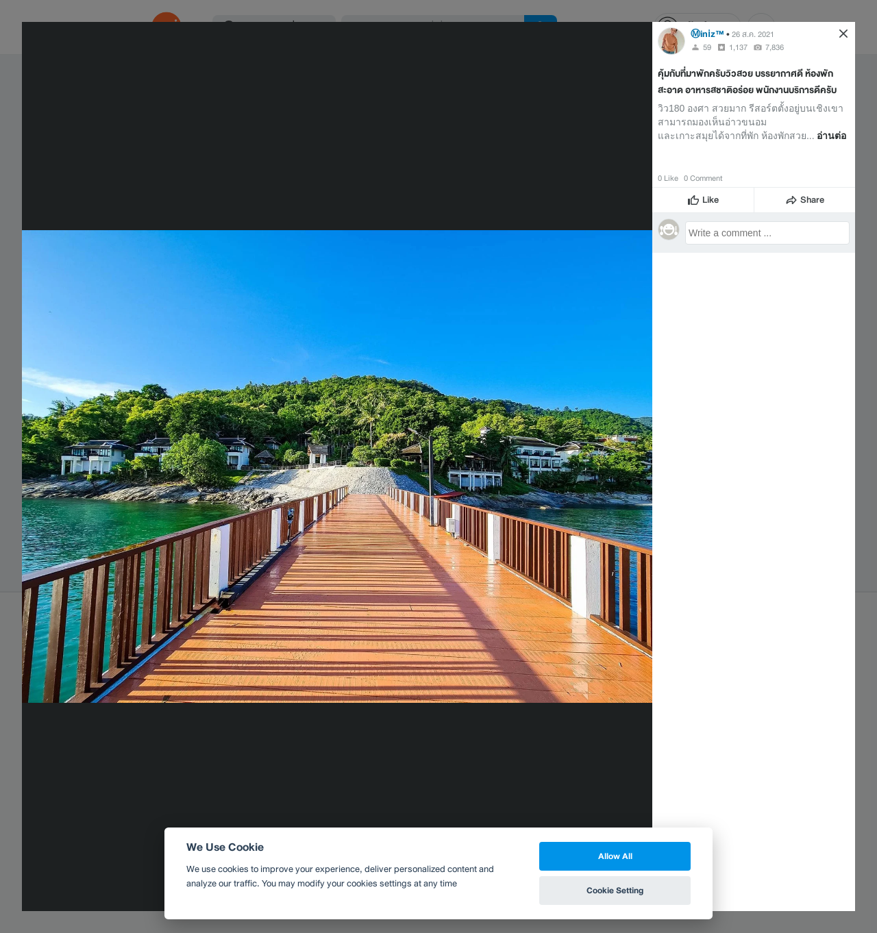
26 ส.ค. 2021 (753, 34)
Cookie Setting (614, 890)
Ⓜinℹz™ (707, 34)
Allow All (615, 855)
